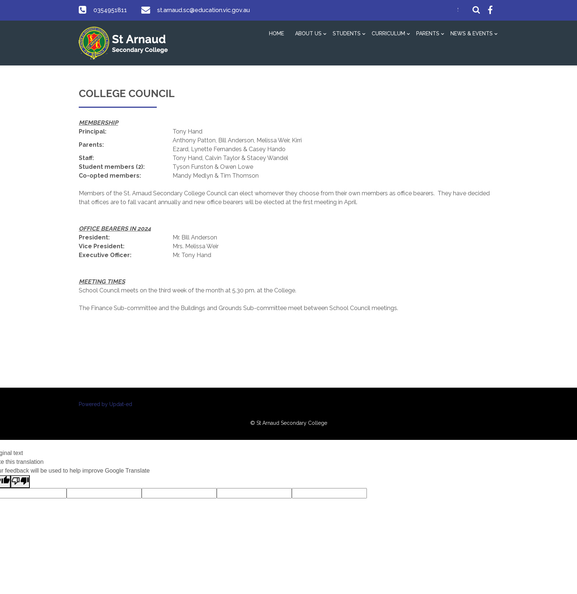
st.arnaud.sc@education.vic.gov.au (202, 10)
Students (347, 33)
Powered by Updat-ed (105, 404)
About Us (308, 33)
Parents (427, 33)
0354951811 (109, 10)
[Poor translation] (20, 481)
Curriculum (388, 33)
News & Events (471, 33)
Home (276, 33)
